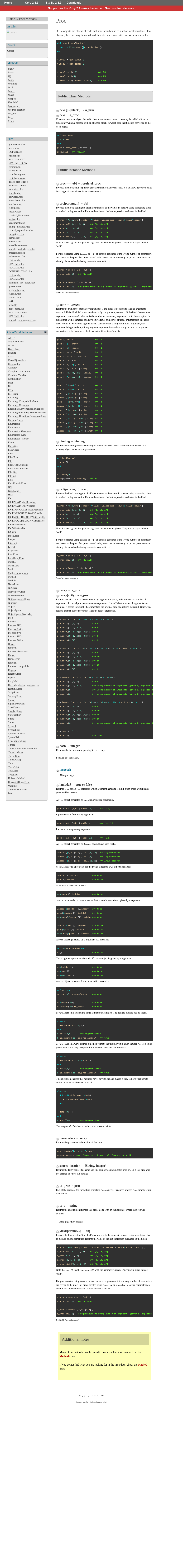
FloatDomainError (17, 483)
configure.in (15, 170)
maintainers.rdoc (17, 200)
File (10, 461)
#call (10, 87)
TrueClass (13, 770)
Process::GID (15, 625)
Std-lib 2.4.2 (53, 2)
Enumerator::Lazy (17, 434)
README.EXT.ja (18, 163)
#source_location (16, 109)
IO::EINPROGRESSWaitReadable (25, 509)
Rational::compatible (18, 666)
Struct (11, 722)
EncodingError (15, 420)
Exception (13, 446)
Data (10, 382)
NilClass (12, 587)
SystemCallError (16, 733)
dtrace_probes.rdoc (18, 181)
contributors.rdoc (17, 178)
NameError (13, 584)
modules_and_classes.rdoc (22, 249)
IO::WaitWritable (16, 528)
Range (11, 655)
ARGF (11, 338)
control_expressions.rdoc (21, 230)
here (114, 8)
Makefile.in (14, 155)
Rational (12, 662)
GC (10, 487)
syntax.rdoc (14, 219)
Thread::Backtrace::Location (22, 748)
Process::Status (15, 629)
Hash (10, 494)
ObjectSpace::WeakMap (20, 614)
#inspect (12, 98)
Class (10, 356)
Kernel (11, 547)
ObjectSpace (14, 610)
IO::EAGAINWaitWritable (21, 505)
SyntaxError (14, 729)
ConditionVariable (17, 375)
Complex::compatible (19, 371)
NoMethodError (16, 595)
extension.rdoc (16, 189)
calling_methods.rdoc (19, 226)
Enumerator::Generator (19, 431)
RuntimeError (15, 688)
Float (10, 479)
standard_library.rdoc (19, 215)
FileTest (12, 476)
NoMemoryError (16, 591)
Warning (12, 785)
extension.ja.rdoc (17, 185)
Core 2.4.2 (31, 2)
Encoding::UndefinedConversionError (27, 416)
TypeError (13, 774)
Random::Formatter (18, 651)
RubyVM (12, 681)
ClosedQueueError (17, 360)
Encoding (13, 397)
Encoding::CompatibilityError (23, 401)
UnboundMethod (16, 778)
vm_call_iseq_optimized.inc (23, 320)
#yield (11, 121)
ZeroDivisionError (17, 789)
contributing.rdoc (17, 174)
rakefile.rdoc (15, 293)
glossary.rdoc (15, 286)
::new (11, 68)
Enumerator (14, 427)
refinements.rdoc (17, 256)
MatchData (13, 565)
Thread (11, 744)
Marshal (12, 561)
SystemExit (14, 737)
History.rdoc (15, 260)
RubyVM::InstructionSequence (23, 685)
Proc (10, 617)
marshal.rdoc (15, 204)
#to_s (10, 117)
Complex (12, 367)
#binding (12, 83)
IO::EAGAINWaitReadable (22, 502)
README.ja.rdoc (18, 312)
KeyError (12, 550)
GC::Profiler (14, 491)
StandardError (15, 711)
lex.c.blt (13, 305)
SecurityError (15, 696)
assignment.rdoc (17, 222)
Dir (9, 386)
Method (12, 576)
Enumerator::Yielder (18, 438)
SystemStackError (17, 741)
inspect (79, 1221)
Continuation (14, 378)
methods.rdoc (15, 241)
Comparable (14, 364)
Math (10, 569)
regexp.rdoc (14, 207)
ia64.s (12, 301)
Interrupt (12, 543)
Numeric (12, 603)
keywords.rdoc (16, 196)
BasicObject (14, 349)
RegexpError (14, 673)
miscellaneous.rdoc (18, 245)
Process (12, 621)
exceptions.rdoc (16, 234)
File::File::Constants (18, 464)
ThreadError (14, 756)
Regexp (12, 670)
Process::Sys (14, 632)
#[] (9, 76)
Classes (20, 19)
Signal (11, 700)
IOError (12, 532)
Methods (31, 19)
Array (11, 345)
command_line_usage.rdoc (22, 282)
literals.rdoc (14, 237)
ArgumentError (15, 341)
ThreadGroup (15, 759)
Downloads (73, 2)
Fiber (10, 453)
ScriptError (13, 692)
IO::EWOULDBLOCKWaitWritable (26, 520)
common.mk (15, 166)
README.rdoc (16, 264)
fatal (10, 793)
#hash (11, 94)
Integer (11, 539)
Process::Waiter (16, 640)
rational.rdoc (15, 297)
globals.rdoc (15, 193)
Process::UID (15, 636)
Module (12, 580)
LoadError (13, 554)
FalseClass (13, 449)
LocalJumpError (16, 558)
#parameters (14, 106)
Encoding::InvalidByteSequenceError (27, 412)
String (11, 718)
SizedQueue (14, 707)
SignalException (16, 703)
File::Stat (12, 472)
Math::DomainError (18, 573)
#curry (11, 91)
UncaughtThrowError (19, 782)
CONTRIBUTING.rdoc (20, 271)
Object (10, 50)
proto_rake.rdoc (17, 290)
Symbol (12, 726)
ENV (10, 390)
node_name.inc (16, 308)
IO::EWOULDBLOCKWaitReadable (26, 517)
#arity (11, 80)
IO (9, 498)
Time (10, 763)
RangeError (14, 658)
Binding (12, 352)
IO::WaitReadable (17, 524)
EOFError (13, 393)
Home (8, 2)
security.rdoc (15, 211)
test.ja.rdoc (14, 148)
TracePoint (13, 767)
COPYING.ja (15, 151)
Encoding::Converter (18, 405)
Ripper (11, 677)
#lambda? (13, 102)
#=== (11, 72)
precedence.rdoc (17, 252)
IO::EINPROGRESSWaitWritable (25, 513)
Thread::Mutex (15, 752)
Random (12, 647)
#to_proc (12, 113)
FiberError (13, 457)
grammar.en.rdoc (17, 144)
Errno (11, 442)
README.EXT (17, 159)
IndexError (13, 535)
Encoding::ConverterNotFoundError (26, 408)
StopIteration (14, 714)
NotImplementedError (19, 599)
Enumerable (14, 423)
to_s (72, 775)
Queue (11, 644)
